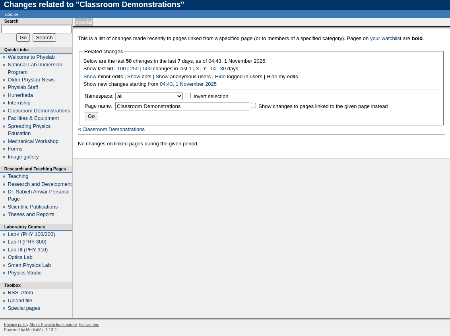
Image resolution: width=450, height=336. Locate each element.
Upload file (20, 300)
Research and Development (40, 184)
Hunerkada (20, 95)
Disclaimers (89, 324)
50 (110, 68)
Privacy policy (16, 324)
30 (223, 68)
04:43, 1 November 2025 (188, 84)
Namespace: (99, 96)
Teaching (18, 176)
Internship (19, 103)
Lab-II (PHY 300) (27, 242)
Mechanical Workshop (33, 141)
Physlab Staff (23, 87)
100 (121, 68)
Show (90, 76)
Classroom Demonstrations (113, 129)
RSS (13, 292)
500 (147, 68)
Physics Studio (25, 273)
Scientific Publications (33, 207)
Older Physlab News (31, 80)
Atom (27, 292)
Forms (15, 149)
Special (84, 22)
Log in (11, 14)
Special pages (24, 308)
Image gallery (23, 157)
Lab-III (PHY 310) (28, 250)
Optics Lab (20, 257)
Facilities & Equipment (33, 118)
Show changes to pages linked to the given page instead (323, 106)
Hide (220, 76)
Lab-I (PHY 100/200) (31, 234)
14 (213, 68)
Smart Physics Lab (29, 265)
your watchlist (386, 38)
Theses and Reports (31, 214)
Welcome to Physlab (31, 57)
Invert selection (211, 96)
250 (134, 68)
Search (11, 21)
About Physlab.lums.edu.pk (53, 324)
